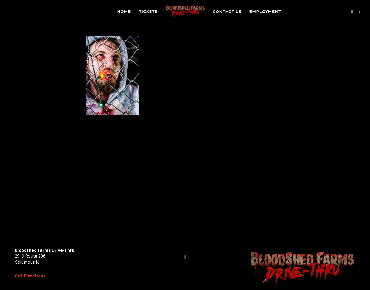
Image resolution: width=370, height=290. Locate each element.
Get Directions (30, 276)
